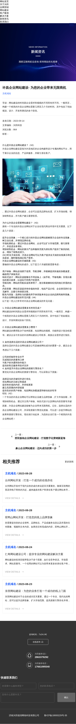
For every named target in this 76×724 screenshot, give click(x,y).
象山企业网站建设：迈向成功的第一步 (36, 448)
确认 (66, 697)
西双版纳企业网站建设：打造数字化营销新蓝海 (40, 438)
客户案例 (4, 13)
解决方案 (4, 16)
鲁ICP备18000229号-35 (55, 715)
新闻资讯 (4, 19)
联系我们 (4, 22)
